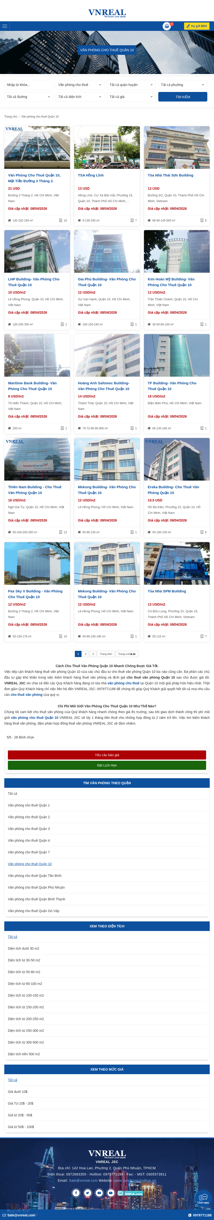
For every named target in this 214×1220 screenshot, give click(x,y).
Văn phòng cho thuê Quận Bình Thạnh (36, 899)
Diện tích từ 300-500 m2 (26, 1042)
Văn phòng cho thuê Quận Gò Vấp (33, 911)
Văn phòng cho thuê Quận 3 (29, 829)
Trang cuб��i (127, 654)
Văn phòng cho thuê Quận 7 (29, 852)
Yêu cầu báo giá (107, 755)
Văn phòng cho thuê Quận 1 (29, 805)
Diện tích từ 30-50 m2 (24, 960)
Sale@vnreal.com (83, 1180)
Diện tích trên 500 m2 (24, 1054)
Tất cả (12, 793)
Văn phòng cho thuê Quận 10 (30, 864)
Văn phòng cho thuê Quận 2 (29, 817)
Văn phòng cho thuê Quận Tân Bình (34, 876)
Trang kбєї (106, 654)
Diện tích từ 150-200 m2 (26, 1007)
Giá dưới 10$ (17, 1092)
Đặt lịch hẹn (107, 765)
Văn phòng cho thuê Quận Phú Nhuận (36, 887)
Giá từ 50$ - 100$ (21, 1127)
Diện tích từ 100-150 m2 (26, 995)
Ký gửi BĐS (199, 26)
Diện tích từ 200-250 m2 (26, 1019)
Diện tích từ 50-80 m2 (24, 972)
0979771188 (200, 1215)
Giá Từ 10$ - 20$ (20, 1103)
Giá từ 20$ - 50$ (20, 1115)
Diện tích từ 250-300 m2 (26, 1031)
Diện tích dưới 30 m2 (23, 948)
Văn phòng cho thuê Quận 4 (29, 840)
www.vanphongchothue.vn (135, 1180)
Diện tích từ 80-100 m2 (25, 984)
